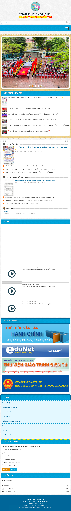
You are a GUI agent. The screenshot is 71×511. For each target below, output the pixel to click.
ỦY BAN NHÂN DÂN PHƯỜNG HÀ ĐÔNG (35, 14)
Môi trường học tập (8, 459)
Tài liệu (4, 426)
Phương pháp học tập (9, 465)
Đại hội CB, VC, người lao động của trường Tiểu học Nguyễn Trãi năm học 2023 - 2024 (29, 197)
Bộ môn (4, 430)
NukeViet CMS (30, 507)
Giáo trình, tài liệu (8, 453)
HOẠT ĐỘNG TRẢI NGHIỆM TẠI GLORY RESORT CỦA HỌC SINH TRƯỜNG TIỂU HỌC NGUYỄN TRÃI (38, 125)
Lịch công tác (6, 416)
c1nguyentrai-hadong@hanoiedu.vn (37, 505)
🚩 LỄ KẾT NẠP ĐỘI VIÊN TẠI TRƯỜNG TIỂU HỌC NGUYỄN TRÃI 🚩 (29, 131)
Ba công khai (6, 435)
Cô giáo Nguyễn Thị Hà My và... (31, 284)
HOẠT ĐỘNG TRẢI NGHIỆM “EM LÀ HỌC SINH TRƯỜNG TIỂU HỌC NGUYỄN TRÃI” (33, 114)
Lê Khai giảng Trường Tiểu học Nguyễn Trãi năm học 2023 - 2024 (23, 203)
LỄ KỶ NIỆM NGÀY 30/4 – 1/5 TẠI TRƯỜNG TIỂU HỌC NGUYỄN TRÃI (29, 108)
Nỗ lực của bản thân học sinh (11, 462)
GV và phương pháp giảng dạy (11, 449)
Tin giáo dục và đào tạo (9, 407)
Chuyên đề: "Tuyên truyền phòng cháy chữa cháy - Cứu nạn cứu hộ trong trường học (29, 200)
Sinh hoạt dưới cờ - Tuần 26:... (31, 302)
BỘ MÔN (5, 211)
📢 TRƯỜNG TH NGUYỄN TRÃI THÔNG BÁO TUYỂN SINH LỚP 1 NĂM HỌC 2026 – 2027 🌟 (35, 97)
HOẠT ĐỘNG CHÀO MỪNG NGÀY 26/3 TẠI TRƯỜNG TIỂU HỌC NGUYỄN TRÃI (32, 120)
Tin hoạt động (6, 403)
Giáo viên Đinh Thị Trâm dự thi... (31, 267)
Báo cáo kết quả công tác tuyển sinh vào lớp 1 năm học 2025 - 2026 (35, 180)
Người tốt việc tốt (8, 412)
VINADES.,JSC (47, 507)
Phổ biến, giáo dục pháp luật (11, 421)
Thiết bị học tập (7, 456)
